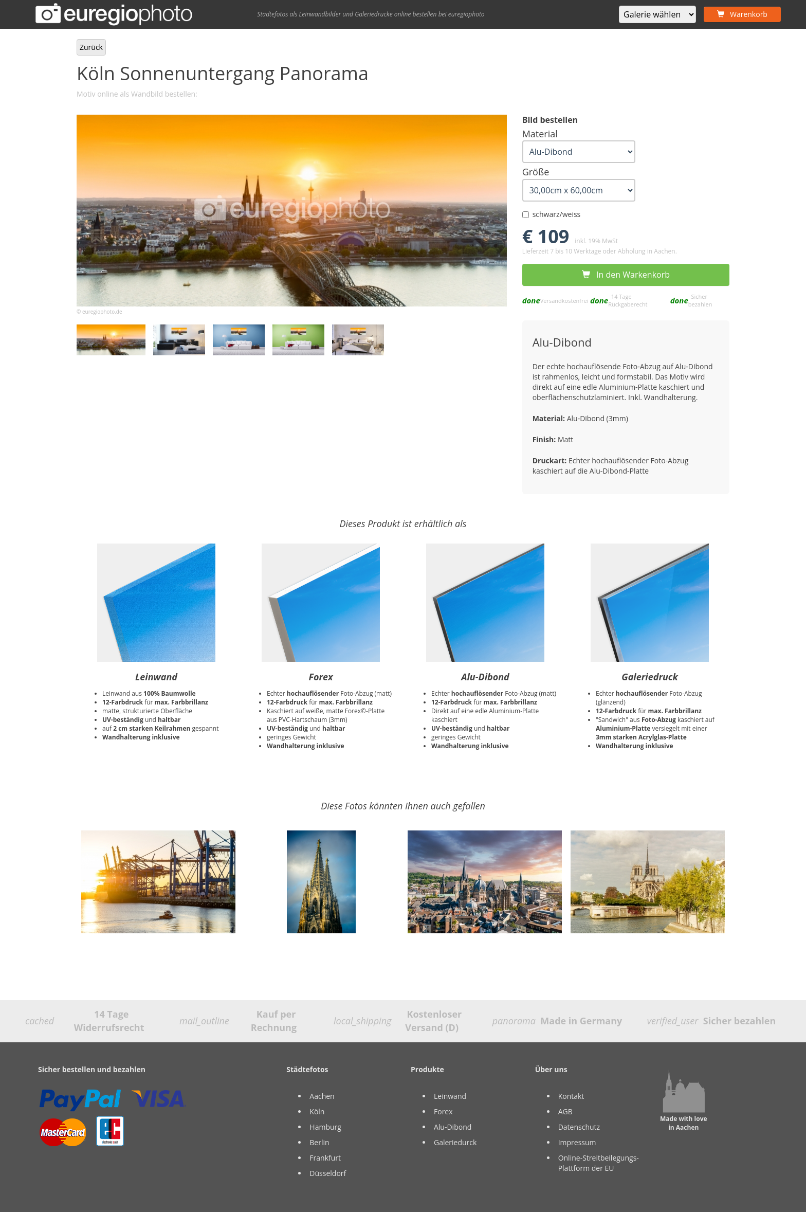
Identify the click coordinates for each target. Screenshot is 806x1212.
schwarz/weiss (551, 214)
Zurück (91, 47)
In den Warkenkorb (626, 274)
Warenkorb (742, 14)
